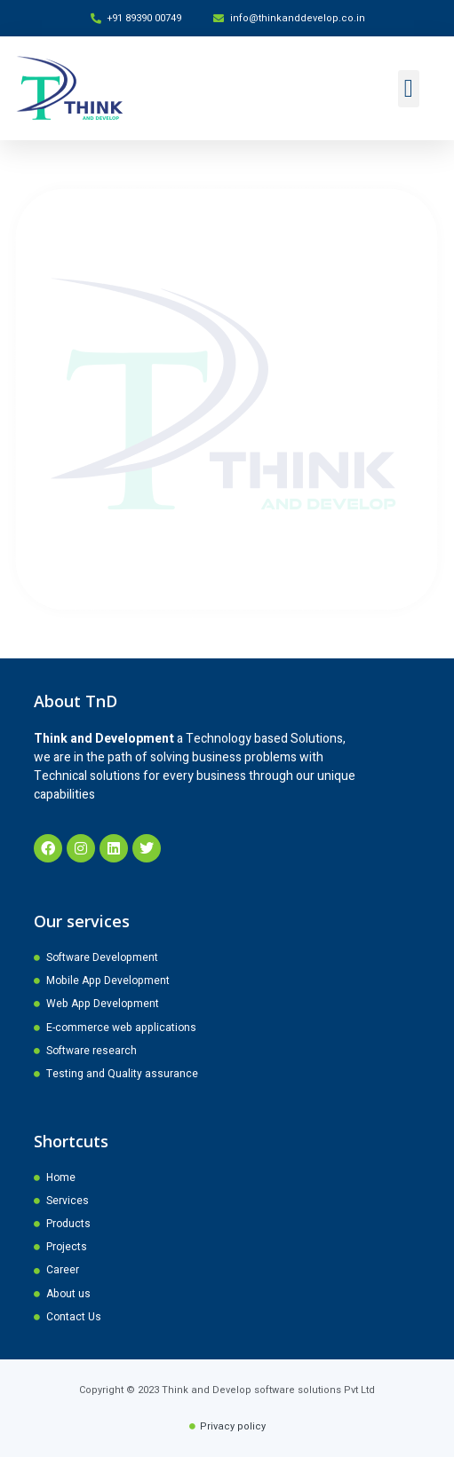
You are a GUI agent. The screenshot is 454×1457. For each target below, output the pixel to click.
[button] (408, 88)
